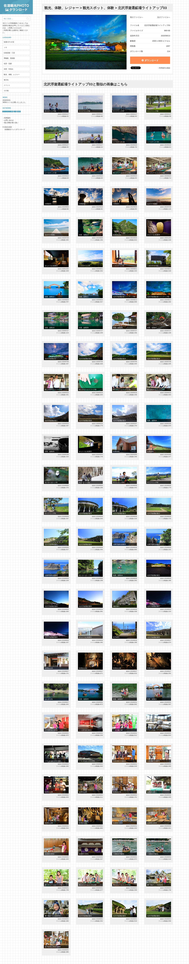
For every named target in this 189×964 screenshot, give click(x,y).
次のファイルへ (163, 17)
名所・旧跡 (8, 64)
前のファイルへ (136, 17)
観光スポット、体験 (98, 8)
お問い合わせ (9, 120)
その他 (6, 91)
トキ (5, 47)
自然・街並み (8, 69)
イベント (7, 85)
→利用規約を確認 (164, 68)
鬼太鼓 (18, 111)
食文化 (6, 80)
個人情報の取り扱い (11, 123)
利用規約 (7, 118)
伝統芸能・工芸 (9, 53)
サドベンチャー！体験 (7, 111)
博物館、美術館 (9, 58)
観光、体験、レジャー (12, 74)
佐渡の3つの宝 (9, 42)
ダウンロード (150, 60)
